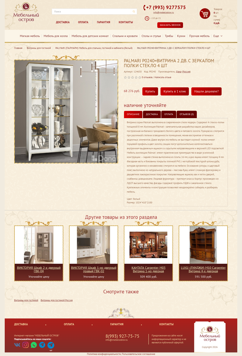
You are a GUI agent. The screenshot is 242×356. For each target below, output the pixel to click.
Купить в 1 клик (175, 91)
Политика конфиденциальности (104, 354)
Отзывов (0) (187, 114)
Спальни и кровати (125, 36)
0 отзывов (147, 77)
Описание (133, 114)
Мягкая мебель (30, 36)
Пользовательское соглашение (138, 354)
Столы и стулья (151, 36)
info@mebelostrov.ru (163, 12)
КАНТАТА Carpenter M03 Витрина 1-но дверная (148, 269)
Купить (150, 91)
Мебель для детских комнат (90, 36)
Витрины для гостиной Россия (57, 300)
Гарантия (103, 22)
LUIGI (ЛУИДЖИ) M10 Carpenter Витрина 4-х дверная (203, 269)
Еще (217, 36)
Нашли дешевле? (206, 91)
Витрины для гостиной (26, 300)
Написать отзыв (162, 77)
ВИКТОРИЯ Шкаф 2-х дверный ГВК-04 (38, 269)
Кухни (181, 36)
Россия (186, 71)
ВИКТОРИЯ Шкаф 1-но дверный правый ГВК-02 (93, 269)
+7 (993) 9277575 (166, 7)
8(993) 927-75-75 (122, 336)
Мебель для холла (56, 36)
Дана (178, 71)
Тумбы (169, 36)
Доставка (63, 22)
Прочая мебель (199, 36)
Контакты (126, 22)
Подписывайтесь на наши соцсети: (32, 339)
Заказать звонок (170, 25)
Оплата (83, 22)
